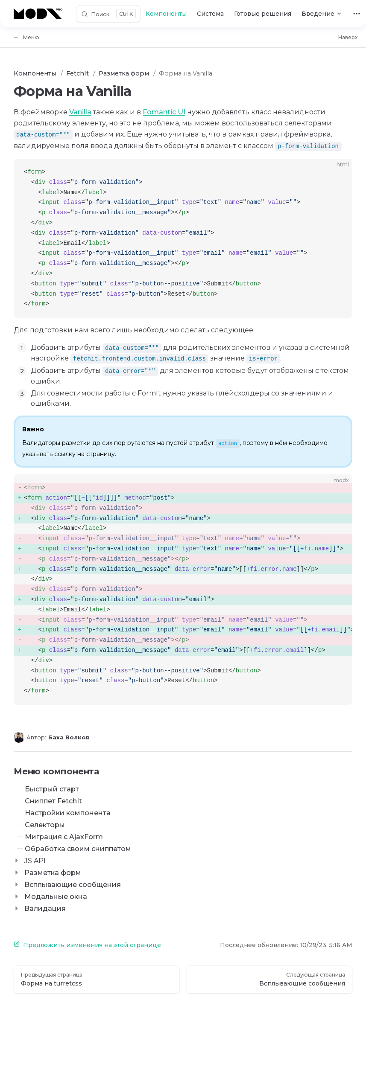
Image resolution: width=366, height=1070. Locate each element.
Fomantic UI (164, 112)
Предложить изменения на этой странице (87, 945)
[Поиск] (108, 13)
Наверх (347, 37)
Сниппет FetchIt (53, 801)
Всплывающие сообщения (72, 885)
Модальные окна (55, 897)
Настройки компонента (68, 813)
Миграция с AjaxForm (64, 837)
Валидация (45, 908)
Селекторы (45, 825)
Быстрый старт (52, 789)
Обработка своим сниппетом (78, 849)
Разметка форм (52, 873)
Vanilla (80, 112)
